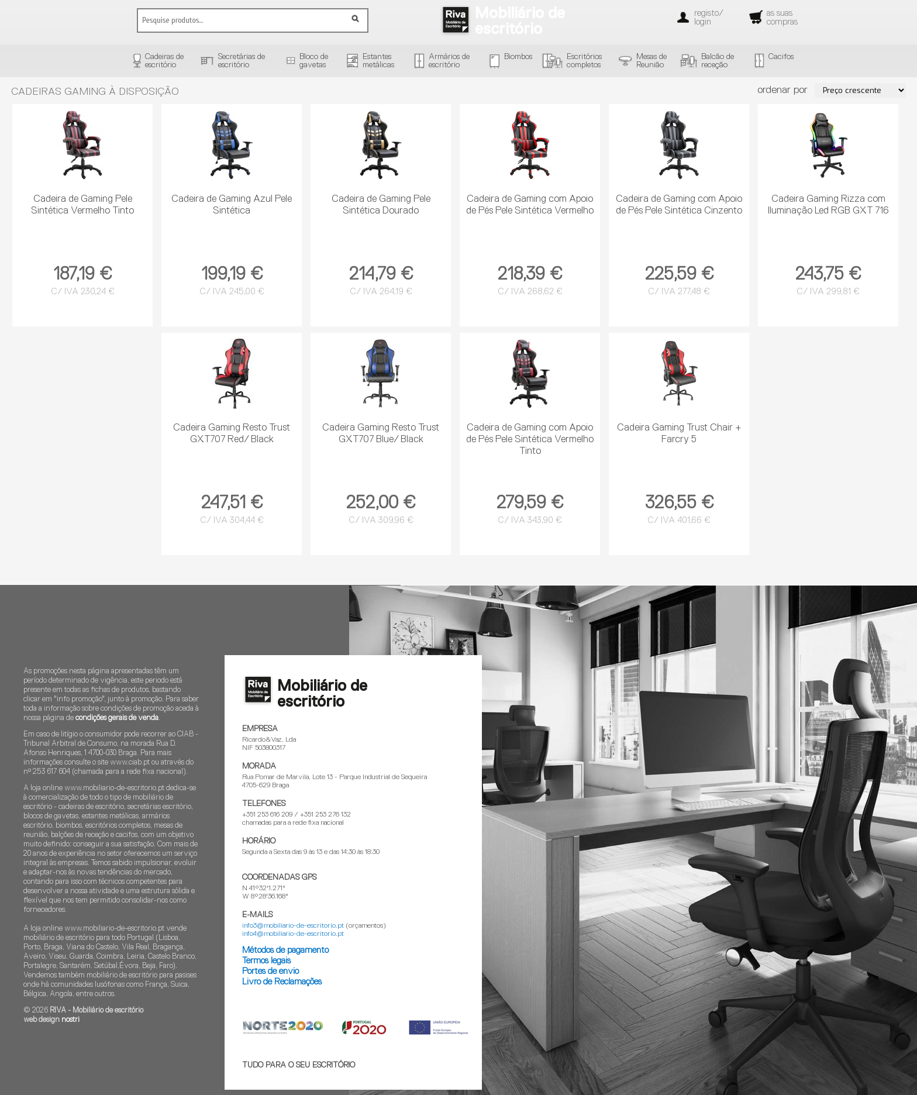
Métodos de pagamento (285, 950)
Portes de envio (270, 971)
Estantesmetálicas (378, 61)
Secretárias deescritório (241, 61)
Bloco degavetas (313, 61)
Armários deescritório (449, 61)
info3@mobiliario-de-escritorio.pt (293, 925)
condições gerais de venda (116, 718)
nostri (70, 1020)
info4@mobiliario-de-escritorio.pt (293, 934)
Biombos (518, 57)
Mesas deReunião (651, 61)
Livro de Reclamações (282, 981)
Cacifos (781, 57)
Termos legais (266, 960)
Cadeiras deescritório (164, 61)
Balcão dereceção (717, 61)
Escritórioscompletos (584, 61)
